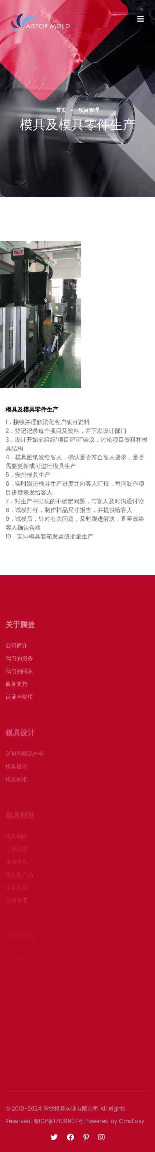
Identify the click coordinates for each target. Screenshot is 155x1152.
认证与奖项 (19, 699)
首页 (61, 110)
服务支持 (17, 686)
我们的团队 (19, 673)
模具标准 (17, 781)
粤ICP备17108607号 (58, 1121)
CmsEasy (131, 1121)
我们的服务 (19, 661)
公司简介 (17, 648)
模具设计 (17, 768)
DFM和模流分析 (25, 756)
